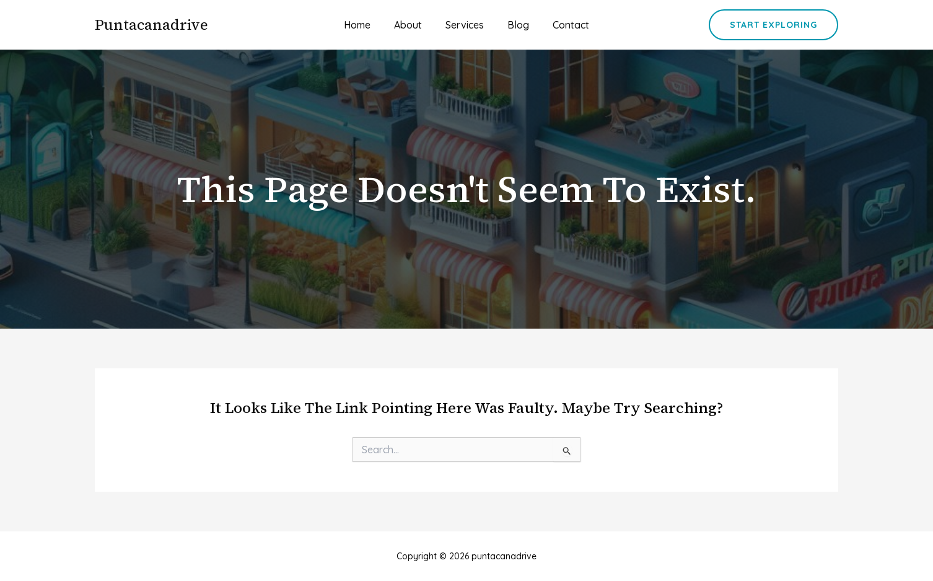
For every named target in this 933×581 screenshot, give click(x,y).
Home (364, 25)
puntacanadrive (151, 24)
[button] (773, 24)
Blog (514, 25)
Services (464, 25)
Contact (563, 25)
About (412, 25)
